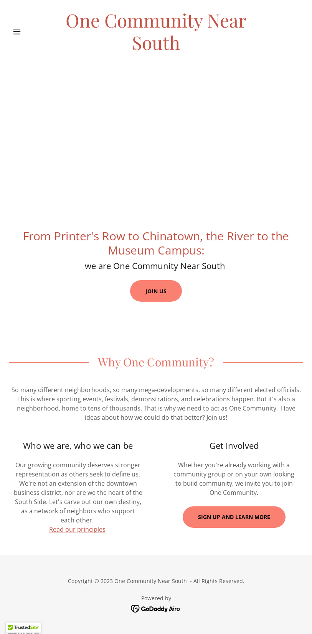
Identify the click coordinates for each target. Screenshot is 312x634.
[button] (31, 31)
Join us (156, 291)
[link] (156, 47)
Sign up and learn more (234, 517)
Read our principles (77, 529)
